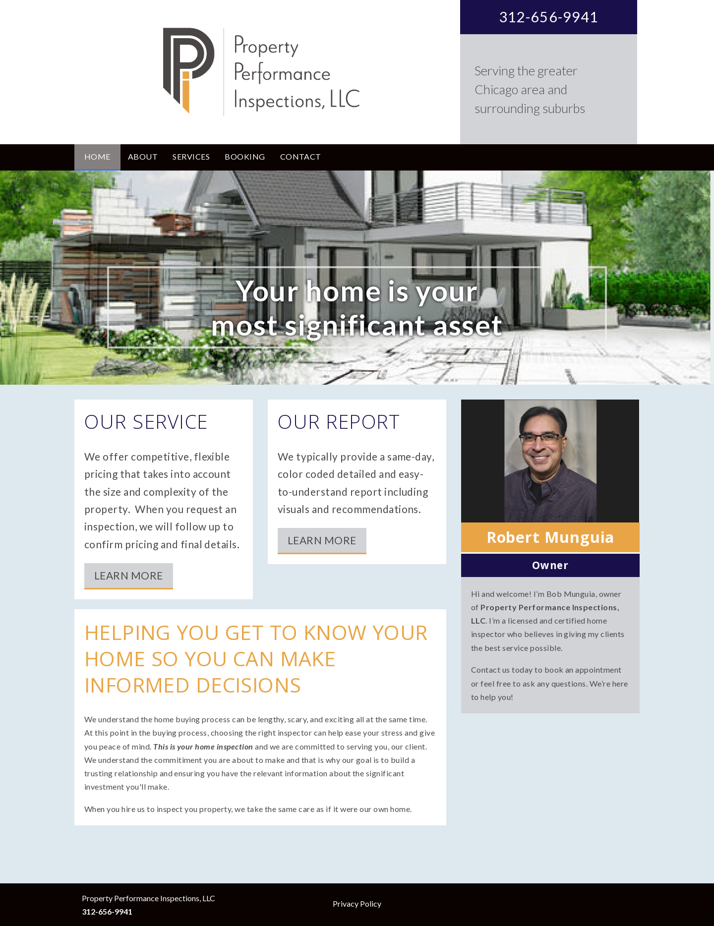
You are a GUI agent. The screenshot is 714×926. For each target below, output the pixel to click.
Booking (245, 156)
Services (191, 156)
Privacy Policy (357, 903)
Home (97, 156)
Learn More (128, 575)
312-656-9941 (549, 16)
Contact (300, 156)
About (143, 156)
